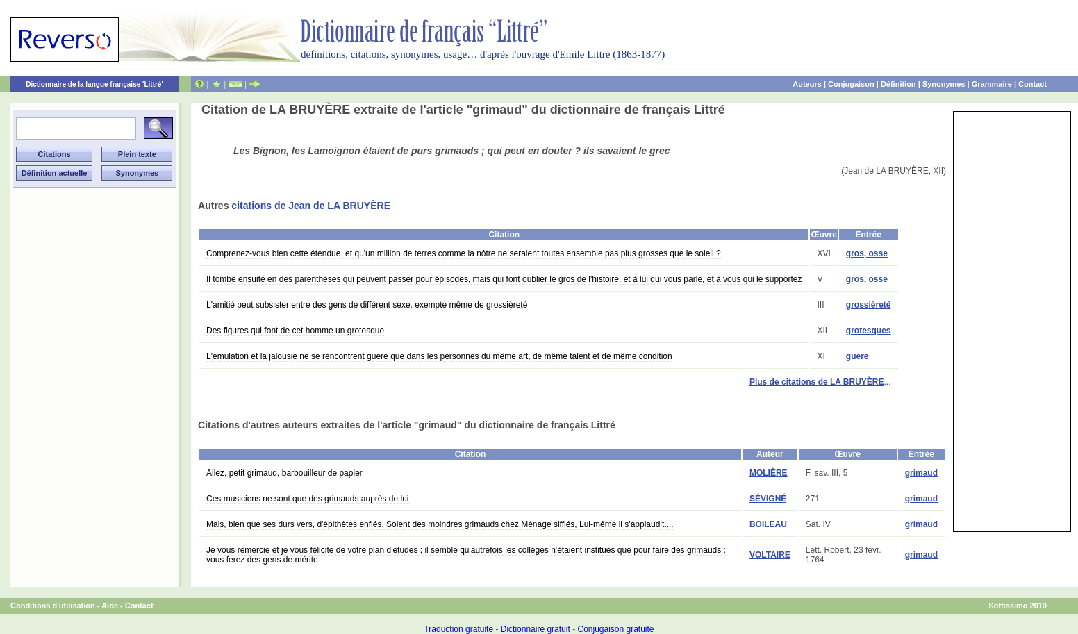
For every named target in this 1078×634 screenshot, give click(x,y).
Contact (1032, 84)
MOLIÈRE (768, 473)
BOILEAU (768, 524)
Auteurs (807, 84)
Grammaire (992, 84)
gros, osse (867, 253)
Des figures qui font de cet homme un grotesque (295, 330)
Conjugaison (851, 84)
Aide (109, 605)
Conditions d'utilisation (52, 605)
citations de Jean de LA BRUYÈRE (310, 205)
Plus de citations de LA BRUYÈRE (816, 382)
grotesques (868, 330)
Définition (898, 84)
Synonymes (943, 84)
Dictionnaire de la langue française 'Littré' (94, 84)
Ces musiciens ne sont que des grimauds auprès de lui (307, 498)
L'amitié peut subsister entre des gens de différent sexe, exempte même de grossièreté (366, 305)
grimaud (921, 473)
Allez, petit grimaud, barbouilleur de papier (284, 473)
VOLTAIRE (769, 555)
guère (857, 356)
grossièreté (868, 305)
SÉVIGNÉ (767, 498)
